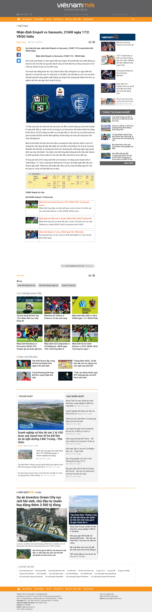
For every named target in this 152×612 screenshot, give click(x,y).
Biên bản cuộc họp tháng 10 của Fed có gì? (125, 44)
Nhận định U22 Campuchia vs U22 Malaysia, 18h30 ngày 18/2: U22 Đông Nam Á (57, 346)
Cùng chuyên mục (28, 357)
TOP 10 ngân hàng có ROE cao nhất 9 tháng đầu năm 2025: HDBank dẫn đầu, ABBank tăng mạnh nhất (125, 60)
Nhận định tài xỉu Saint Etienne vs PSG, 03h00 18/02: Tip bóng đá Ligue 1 (85, 346)
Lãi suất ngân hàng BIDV (54, 576)
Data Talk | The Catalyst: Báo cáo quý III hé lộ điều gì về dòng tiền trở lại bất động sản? (125, 88)
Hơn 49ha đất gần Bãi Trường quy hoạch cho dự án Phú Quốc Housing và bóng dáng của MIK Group (122, 156)
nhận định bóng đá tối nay (26, 285)
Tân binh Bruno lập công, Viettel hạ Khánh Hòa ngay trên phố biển (43, 363)
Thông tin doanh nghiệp (116, 112)
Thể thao (23, 26)
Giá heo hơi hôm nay (86, 571)
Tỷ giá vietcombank (26, 573)
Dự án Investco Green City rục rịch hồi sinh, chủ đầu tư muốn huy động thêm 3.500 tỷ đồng (39, 501)
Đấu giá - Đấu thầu (73, 19)
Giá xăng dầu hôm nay (56, 571)
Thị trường (39, 19)
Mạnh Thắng (21, 42)
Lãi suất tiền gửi (86, 573)
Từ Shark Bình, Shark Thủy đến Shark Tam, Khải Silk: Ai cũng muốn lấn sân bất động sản (123, 137)
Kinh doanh (88, 19)
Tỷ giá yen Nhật (123, 571)
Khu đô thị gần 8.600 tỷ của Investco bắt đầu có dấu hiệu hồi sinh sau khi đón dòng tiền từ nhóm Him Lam (49, 552)
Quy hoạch (27, 19)
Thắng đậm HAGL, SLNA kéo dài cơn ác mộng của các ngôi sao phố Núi (85, 363)
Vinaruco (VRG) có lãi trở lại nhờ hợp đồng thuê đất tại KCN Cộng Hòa (122, 128)
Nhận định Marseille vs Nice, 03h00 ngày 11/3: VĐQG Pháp (85, 316)
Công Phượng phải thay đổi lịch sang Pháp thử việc (43, 375)
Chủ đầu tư (58, 19)
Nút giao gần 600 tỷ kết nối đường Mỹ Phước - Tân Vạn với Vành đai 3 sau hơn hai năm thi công (80, 471)
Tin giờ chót (26, 396)
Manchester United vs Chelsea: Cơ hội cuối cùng (55, 316)
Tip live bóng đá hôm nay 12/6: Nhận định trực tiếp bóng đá (28, 318)
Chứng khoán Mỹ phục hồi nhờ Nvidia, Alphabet (124, 73)
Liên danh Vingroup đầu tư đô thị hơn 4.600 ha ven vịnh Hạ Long (122, 119)
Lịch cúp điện (41, 573)
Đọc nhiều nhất (75, 396)
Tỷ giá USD (111, 571)
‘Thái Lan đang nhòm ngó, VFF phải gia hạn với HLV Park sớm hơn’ (86, 375)
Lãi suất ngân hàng (56, 573)
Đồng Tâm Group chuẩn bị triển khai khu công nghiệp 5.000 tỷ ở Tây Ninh (79, 403)
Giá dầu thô (71, 571)
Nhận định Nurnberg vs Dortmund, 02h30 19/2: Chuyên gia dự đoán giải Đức (29, 346)
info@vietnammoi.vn (28, 607)
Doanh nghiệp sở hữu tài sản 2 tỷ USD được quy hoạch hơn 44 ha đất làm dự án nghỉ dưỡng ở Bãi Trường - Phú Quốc (40, 437)
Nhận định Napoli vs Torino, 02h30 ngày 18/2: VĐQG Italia (61, 232)
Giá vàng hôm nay (26, 571)
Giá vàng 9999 (40, 571)
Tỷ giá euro (100, 571)
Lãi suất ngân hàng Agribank (105, 573)
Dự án (48, 19)
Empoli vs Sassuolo (68, 285)
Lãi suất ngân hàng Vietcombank (103, 576)
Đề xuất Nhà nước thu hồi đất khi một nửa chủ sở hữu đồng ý (83, 548)
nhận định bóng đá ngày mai (48, 285)
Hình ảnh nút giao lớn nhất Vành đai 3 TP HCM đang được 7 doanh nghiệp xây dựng (49, 453)
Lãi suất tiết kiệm (72, 573)
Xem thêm (129, 163)
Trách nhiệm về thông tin (25, 609)
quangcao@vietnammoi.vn (113, 598)
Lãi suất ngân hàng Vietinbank (77, 576)
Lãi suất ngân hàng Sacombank (31, 576)
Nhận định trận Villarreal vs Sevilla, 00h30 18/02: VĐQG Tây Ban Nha (65, 219)
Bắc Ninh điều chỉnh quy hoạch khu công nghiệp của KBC (122, 146)
